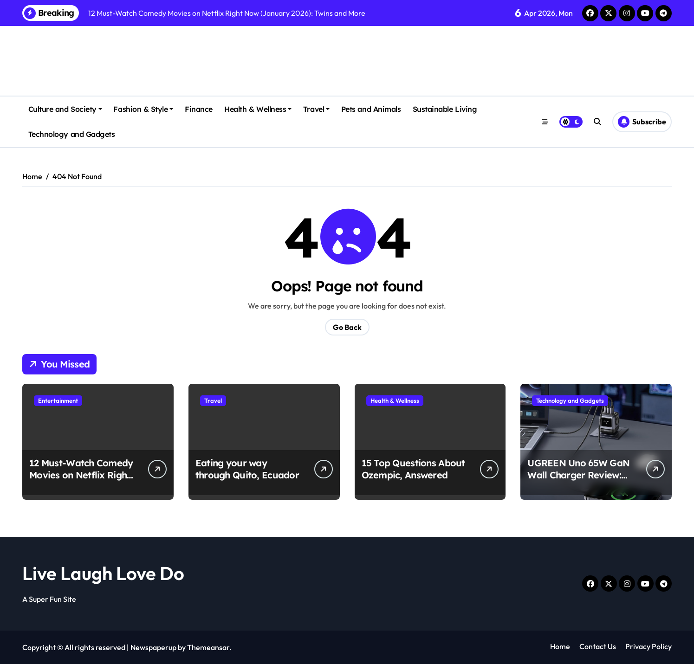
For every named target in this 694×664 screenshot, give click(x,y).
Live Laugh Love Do (103, 573)
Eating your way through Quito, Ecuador (247, 469)
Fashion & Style (143, 109)
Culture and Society (65, 109)
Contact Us (597, 646)
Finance (199, 109)
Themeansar (208, 647)
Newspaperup (153, 647)
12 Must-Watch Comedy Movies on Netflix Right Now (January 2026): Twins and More (81, 481)
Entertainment (58, 400)
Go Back (347, 327)
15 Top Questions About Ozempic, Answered (413, 469)
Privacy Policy (648, 646)
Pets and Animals (371, 109)
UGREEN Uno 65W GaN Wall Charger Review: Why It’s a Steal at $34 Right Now (578, 481)
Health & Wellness (258, 109)
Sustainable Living (445, 109)
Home (560, 646)
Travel (316, 109)
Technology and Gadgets (71, 134)
